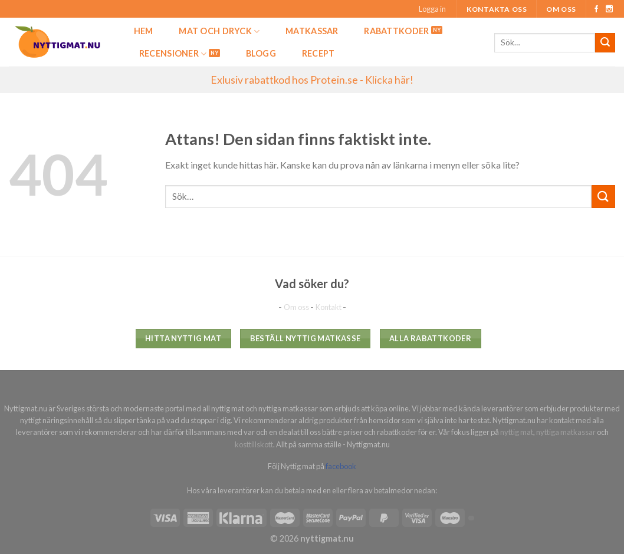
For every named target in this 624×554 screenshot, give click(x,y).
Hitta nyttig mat (183, 338)
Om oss (561, 9)
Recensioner (173, 54)
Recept (318, 53)
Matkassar (312, 31)
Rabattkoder (396, 31)
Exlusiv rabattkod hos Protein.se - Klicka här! (312, 80)
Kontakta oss (497, 9)
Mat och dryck (219, 31)
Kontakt (329, 307)
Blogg (261, 53)
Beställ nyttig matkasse (305, 338)
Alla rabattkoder (430, 338)
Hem (143, 31)
